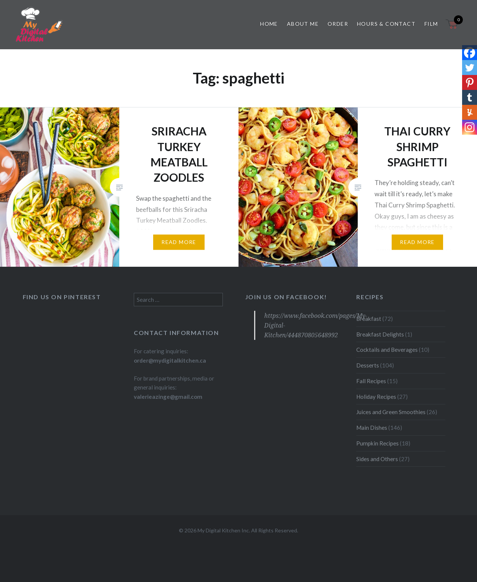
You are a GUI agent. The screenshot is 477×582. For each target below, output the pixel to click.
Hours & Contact (386, 24)
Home (269, 24)
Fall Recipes (371, 381)
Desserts (367, 365)
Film (431, 24)
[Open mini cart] (452, 28)
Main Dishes (371, 427)
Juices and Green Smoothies (391, 412)
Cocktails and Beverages (387, 349)
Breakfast (368, 318)
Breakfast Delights (380, 334)
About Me (303, 24)
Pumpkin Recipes (377, 443)
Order (338, 24)
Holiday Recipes (376, 396)
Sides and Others (377, 459)
